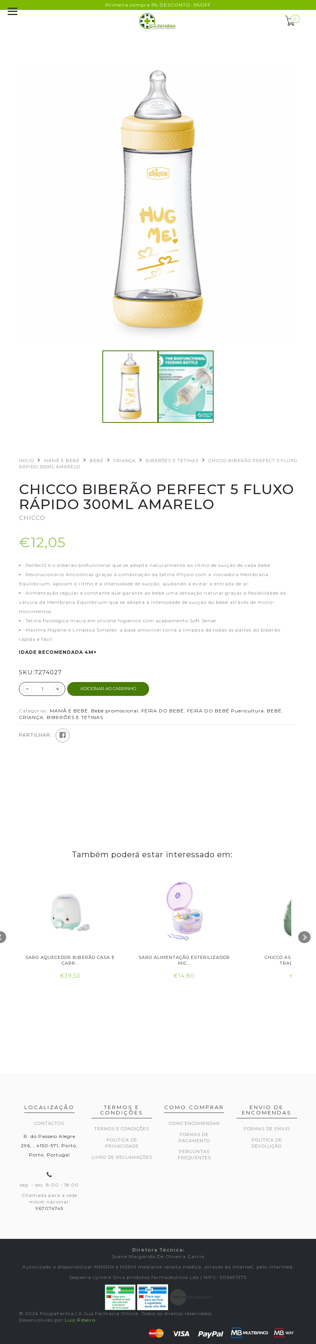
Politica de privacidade (122, 1143)
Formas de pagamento (194, 1137)
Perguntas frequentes (194, 1154)
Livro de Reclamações (122, 1157)
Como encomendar (194, 1123)
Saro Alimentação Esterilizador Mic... (184, 960)
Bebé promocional (114, 711)
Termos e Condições (121, 1128)
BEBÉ (97, 460)
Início (26, 460)
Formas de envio (267, 1128)
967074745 (49, 1208)
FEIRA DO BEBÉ (162, 711)
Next (304, 937)
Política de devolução (266, 1143)
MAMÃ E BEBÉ (62, 460)
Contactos (49, 1123)
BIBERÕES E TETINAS (172, 460)
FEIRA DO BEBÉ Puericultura (225, 711)
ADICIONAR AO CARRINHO (108, 688)
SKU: (26, 672)
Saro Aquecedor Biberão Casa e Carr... (70, 960)
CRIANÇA (125, 460)
